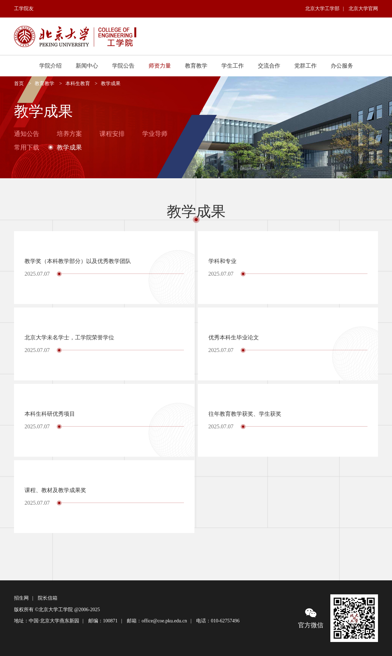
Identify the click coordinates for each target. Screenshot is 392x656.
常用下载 (26, 147)
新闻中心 (87, 66)
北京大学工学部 (322, 8)
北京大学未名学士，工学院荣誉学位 (69, 337)
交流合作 (269, 66)
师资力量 (160, 66)
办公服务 (342, 66)
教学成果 (111, 83)
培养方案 (69, 133)
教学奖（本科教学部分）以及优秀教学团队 (78, 261)
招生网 (21, 598)
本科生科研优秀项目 (50, 414)
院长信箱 (47, 598)
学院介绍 (50, 66)
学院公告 (123, 66)
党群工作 (305, 66)
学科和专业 (222, 261)
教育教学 (196, 66)
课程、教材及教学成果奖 (55, 490)
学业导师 (154, 133)
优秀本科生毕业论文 (233, 337)
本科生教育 (78, 83)
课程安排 (112, 133)
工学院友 (24, 8)
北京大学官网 (363, 8)
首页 (19, 83)
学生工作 (232, 66)
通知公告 (26, 133)
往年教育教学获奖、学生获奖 (244, 414)
